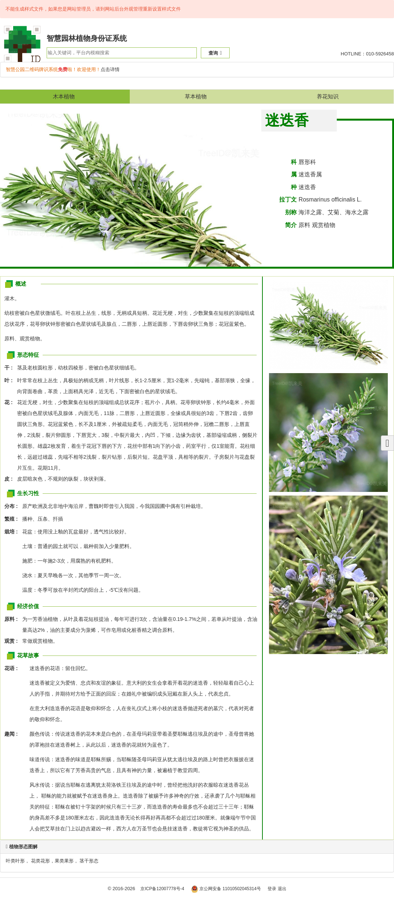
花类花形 (40, 861)
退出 (282, 888)
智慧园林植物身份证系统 (87, 38)
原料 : (13, 619)
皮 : (10, 479)
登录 (272, 888)
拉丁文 (288, 199)
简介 (291, 225)
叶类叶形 (15, 861)
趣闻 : (11, 734)
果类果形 (64, 861)
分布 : (13, 506)
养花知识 (328, 96)
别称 (291, 212)
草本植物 (196, 96)
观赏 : (13, 641)
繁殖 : (13, 519)
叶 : (10, 380)
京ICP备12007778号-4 (162, 888)
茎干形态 (88, 861)
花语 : (11, 668)
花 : (10, 402)
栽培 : (13, 532)
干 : (10, 368)
